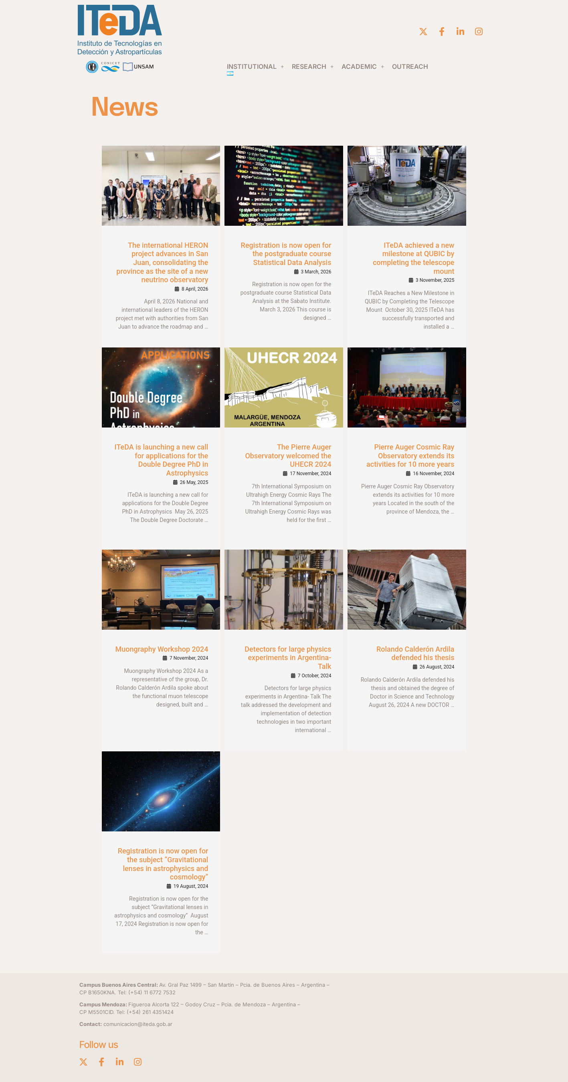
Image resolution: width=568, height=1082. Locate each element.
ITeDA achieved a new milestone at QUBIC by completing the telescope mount (414, 258)
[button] (255, 66)
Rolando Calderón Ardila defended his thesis (415, 653)
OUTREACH (410, 66)
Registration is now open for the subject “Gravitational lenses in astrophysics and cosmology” (163, 864)
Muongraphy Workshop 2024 (161, 649)
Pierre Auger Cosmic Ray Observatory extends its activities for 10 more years (410, 455)
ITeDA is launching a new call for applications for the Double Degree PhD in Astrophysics (161, 460)
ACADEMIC (363, 66)
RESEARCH (313, 66)
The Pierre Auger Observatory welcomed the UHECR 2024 (288, 455)
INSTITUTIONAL (255, 66)
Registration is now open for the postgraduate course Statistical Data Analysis (286, 254)
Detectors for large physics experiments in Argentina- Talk (288, 657)
